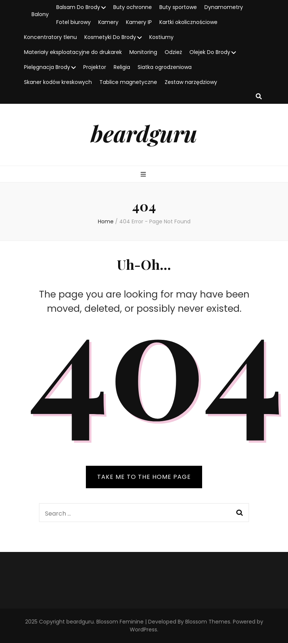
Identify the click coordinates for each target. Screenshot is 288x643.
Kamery (108, 22)
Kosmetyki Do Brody (110, 37)
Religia (122, 67)
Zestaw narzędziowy (191, 82)
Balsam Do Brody (78, 7)
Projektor (94, 67)
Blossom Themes (207, 621)
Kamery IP (139, 22)
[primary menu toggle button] (144, 175)
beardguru (144, 133)
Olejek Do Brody (209, 52)
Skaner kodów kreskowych (58, 82)
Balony (40, 14)
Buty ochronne (132, 7)
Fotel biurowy (73, 22)
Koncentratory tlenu (50, 37)
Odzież (173, 52)
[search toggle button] (259, 97)
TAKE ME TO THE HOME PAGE (144, 477)
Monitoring (143, 52)
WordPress (143, 629)
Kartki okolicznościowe (188, 22)
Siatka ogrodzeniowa (165, 67)
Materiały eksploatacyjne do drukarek (73, 52)
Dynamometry (223, 7)
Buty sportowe (178, 7)
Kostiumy (161, 37)
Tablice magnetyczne (128, 82)
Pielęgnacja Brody (47, 67)
